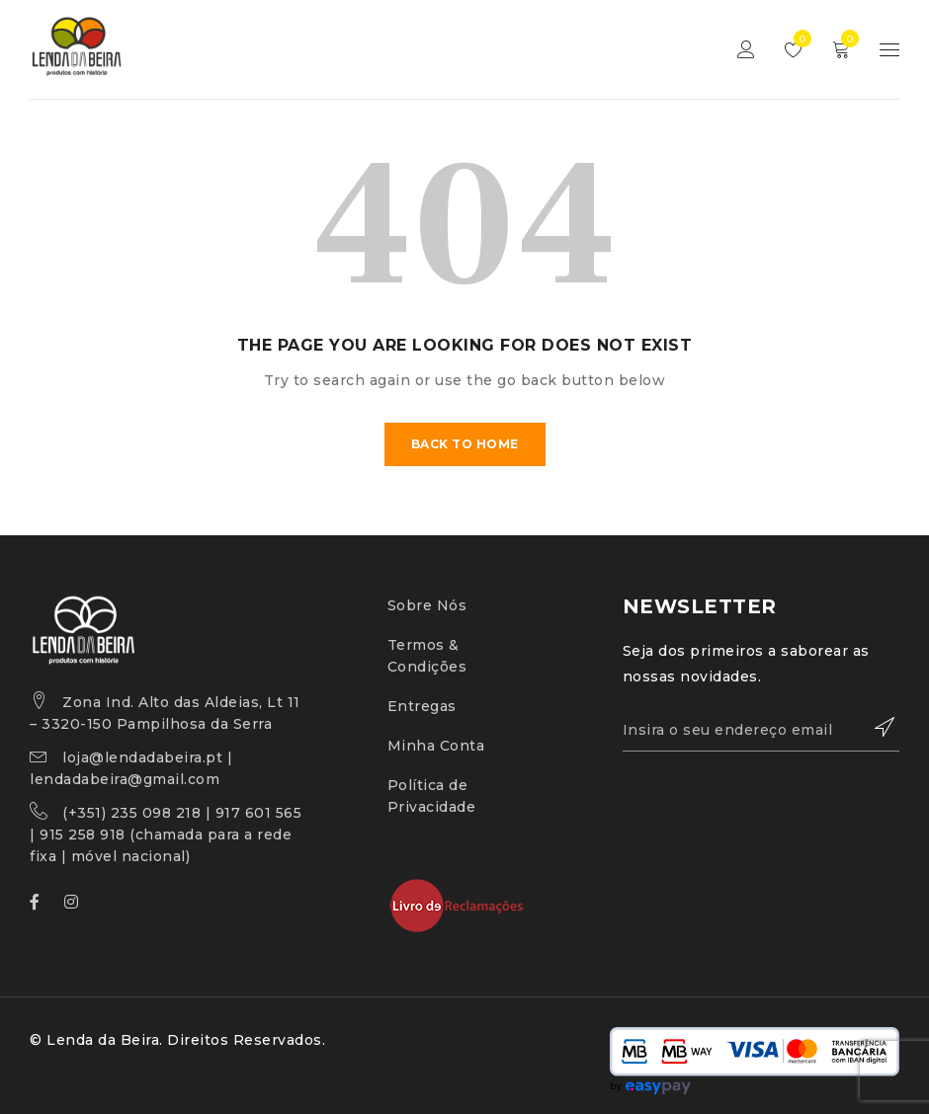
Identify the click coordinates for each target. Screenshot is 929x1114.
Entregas (422, 706)
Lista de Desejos (798, 38)
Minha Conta (436, 746)
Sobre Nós (427, 605)
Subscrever (874, 727)
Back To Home (465, 444)
